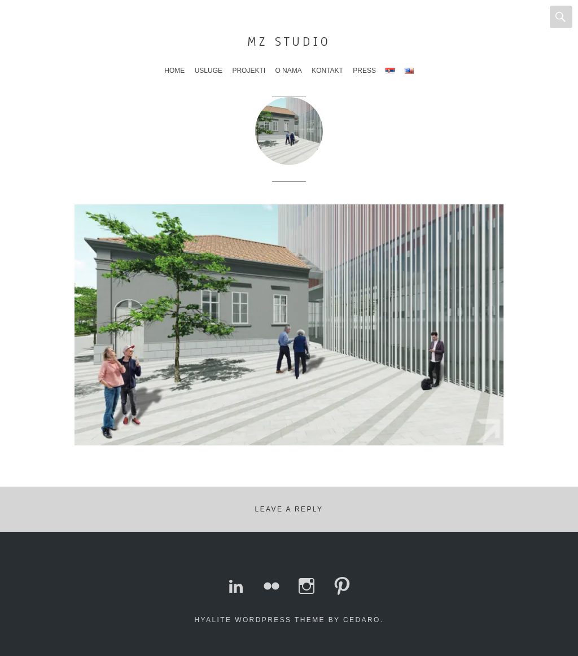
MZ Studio (288, 41)
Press (364, 71)
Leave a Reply (289, 509)
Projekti (248, 71)
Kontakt (327, 71)
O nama (288, 71)
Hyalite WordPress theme (260, 620)
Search (561, 17)
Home (174, 71)
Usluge (208, 71)
